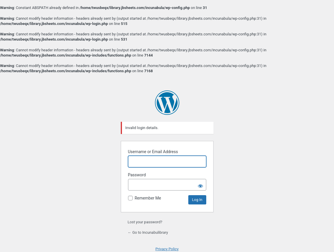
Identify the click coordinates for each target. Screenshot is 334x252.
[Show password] (200, 185)
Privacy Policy (166, 249)
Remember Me (148, 198)
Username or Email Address (153, 151)
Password (137, 175)
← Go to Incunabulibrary (148, 232)
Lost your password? (145, 222)
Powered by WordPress (167, 102)
